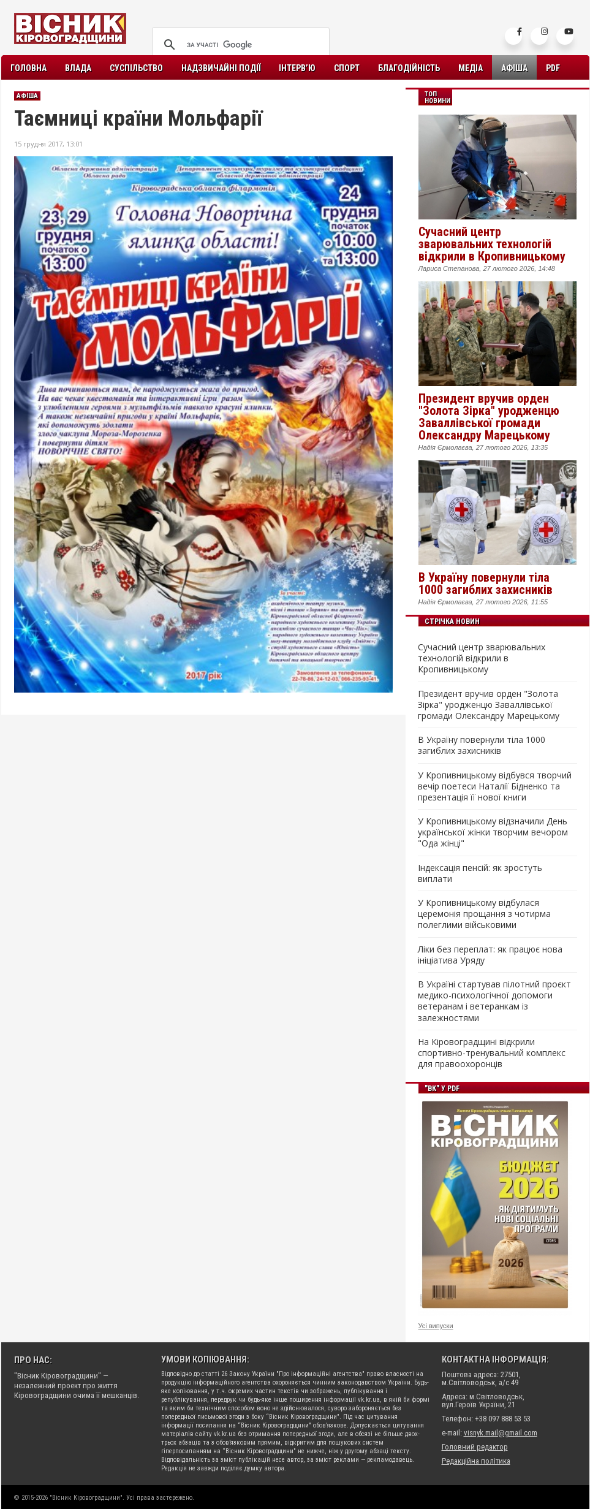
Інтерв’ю (297, 68)
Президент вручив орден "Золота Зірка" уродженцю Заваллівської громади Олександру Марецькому (488, 417)
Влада (78, 68)
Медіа (470, 68)
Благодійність (409, 68)
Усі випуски (435, 1325)
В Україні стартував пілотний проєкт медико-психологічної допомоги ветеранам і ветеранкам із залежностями (494, 1001)
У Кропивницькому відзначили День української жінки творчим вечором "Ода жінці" (493, 832)
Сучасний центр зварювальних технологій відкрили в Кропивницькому (491, 244)
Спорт (347, 68)
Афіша (514, 68)
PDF (553, 68)
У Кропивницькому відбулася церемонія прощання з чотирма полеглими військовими (484, 913)
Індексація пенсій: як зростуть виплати (480, 873)
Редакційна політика (476, 1460)
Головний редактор (475, 1446)
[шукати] (239, 44)
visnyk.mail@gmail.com (500, 1432)
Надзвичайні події (220, 68)
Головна (28, 68)
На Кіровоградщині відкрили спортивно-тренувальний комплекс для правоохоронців (491, 1053)
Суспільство (136, 68)
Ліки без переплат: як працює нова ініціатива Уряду (490, 955)
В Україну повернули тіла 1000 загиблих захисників (485, 583)
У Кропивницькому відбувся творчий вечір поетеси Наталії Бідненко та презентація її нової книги (495, 786)
